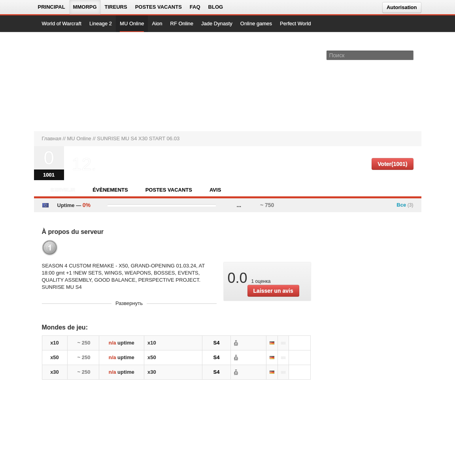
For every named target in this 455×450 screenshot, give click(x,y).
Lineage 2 (100, 23)
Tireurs (116, 7)
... (239, 205)
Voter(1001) (392, 164)
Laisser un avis (273, 291)
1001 (49, 175)
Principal (51, 7)
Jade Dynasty (216, 23)
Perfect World (295, 23)
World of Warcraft (61, 23)
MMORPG (85, 7)
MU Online (132, 23)
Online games (256, 23)
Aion (157, 23)
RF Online (182, 23)
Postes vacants (158, 7)
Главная (51, 138)
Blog (215, 7)
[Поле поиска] (409, 55)
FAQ (195, 7)
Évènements (110, 190)
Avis (215, 190)
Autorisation (402, 7)
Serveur (63, 190)
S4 (216, 343)
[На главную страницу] (68, 81)
